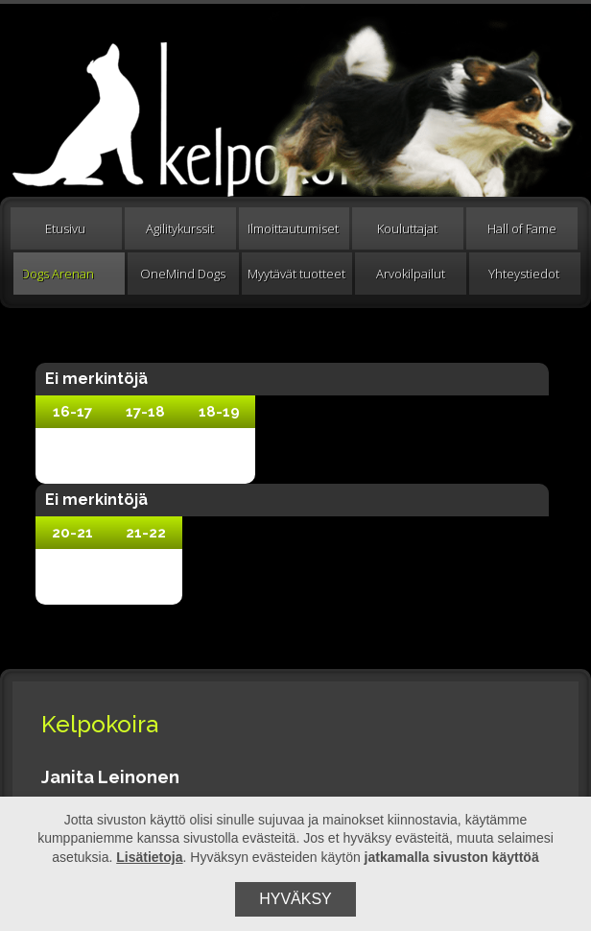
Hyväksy (295, 899)
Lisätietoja (149, 857)
